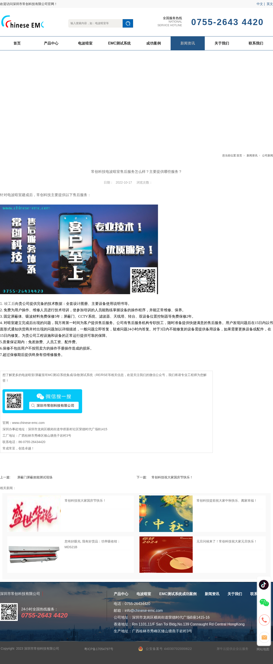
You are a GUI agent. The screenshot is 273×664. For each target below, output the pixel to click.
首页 (17, 43)
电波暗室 (85, 43)
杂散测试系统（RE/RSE (91, 375)
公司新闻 (267, 155)
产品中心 (51, 43)
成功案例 (153, 43)
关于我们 (222, 43)
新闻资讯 (187, 43)
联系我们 (256, 43)
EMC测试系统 (119, 43)
